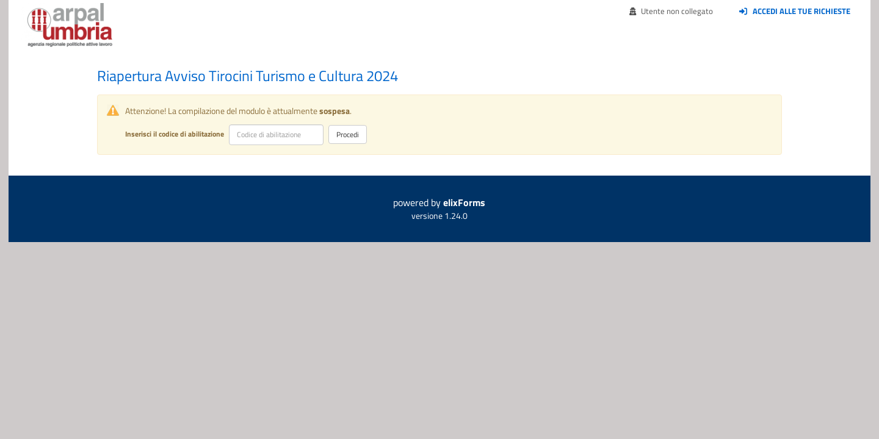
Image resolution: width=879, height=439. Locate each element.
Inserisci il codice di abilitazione (174, 134)
